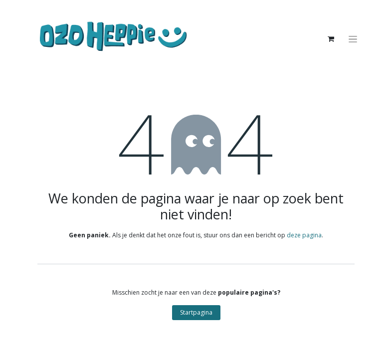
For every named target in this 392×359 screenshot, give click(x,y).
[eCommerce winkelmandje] (331, 39)
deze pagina (304, 235)
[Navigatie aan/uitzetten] (353, 39)
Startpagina (196, 312)
